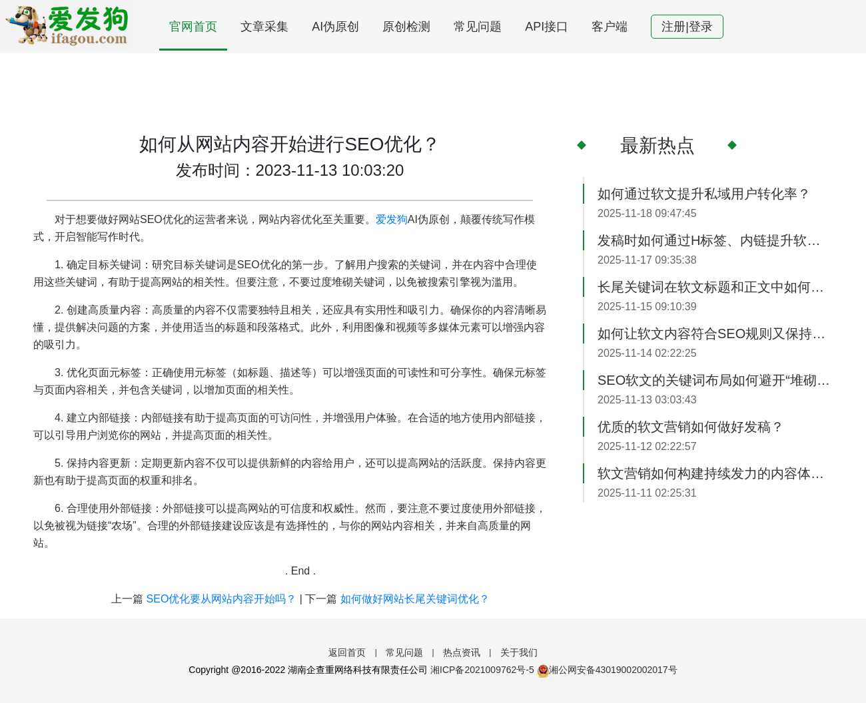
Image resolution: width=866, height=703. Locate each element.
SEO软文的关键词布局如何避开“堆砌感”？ (715, 380)
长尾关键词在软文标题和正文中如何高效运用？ (715, 287)
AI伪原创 (335, 26)
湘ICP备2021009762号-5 (482, 669)
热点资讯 (461, 652)
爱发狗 (392, 219)
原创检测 (406, 26)
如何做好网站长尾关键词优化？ (415, 598)
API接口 (546, 26)
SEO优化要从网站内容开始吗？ (222, 598)
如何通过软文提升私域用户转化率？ (704, 193)
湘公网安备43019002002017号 (607, 669)
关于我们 (519, 652)
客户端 (610, 26)
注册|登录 (687, 26)
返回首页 (347, 652)
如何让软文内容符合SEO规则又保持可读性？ (715, 333)
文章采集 (264, 26)
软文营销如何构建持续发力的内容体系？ (715, 473)
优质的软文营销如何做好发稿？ (691, 426)
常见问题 (478, 26)
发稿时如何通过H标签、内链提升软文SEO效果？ (715, 240)
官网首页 (193, 26)
